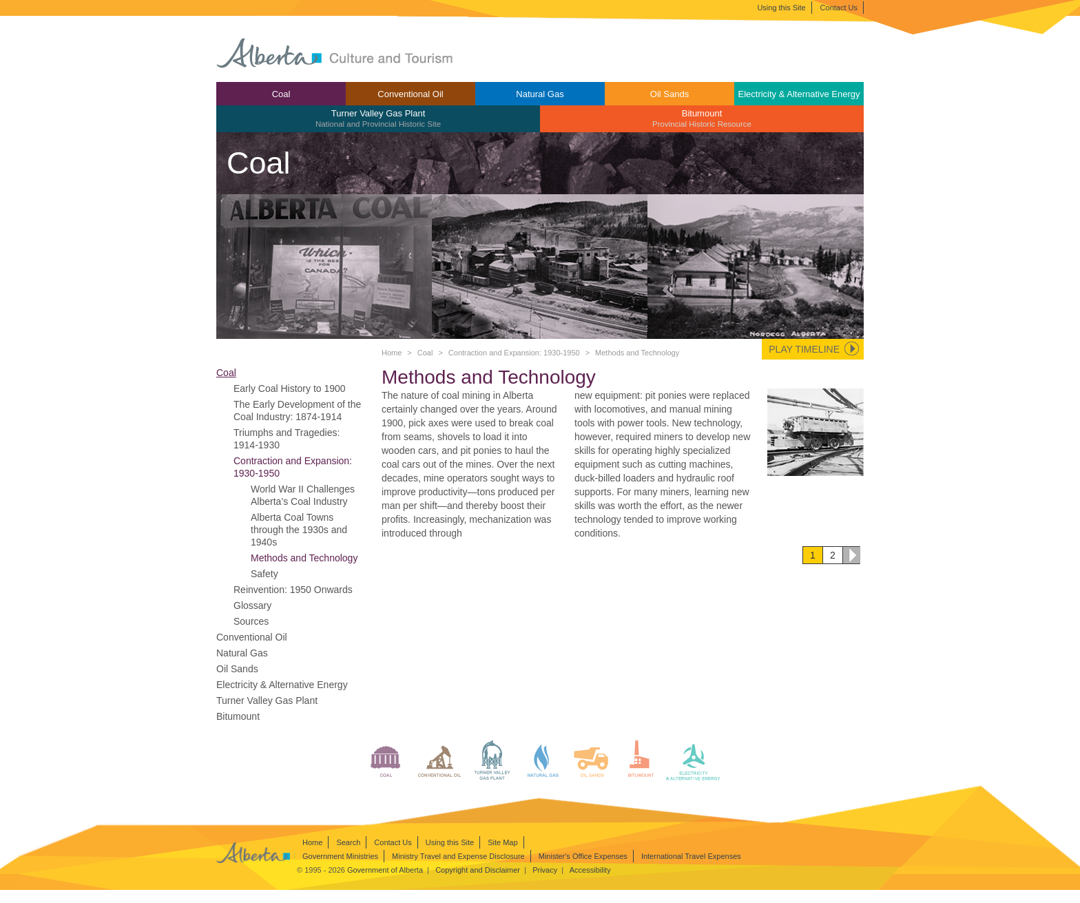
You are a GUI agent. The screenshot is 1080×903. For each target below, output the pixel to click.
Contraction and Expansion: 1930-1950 (514, 353)
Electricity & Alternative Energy (799, 94)
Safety (264, 573)
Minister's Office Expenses (583, 856)
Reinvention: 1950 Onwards (293, 589)
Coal (281, 94)
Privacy (544, 870)
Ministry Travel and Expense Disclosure (458, 856)
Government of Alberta (385, 870)
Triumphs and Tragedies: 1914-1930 (286, 438)
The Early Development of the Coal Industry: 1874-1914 (297, 410)
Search (348, 842)
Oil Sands (669, 94)
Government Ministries (340, 856)
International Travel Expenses (691, 856)
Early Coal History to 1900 (289, 388)
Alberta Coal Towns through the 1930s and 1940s (299, 530)
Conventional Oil (410, 94)
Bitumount (702, 118)
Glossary (252, 605)
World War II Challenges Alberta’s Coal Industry (303, 495)
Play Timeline (804, 349)
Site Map (502, 842)
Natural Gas (539, 94)
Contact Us (839, 7)
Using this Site (781, 7)
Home (392, 353)
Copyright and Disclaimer (477, 870)
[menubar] (540, 107)
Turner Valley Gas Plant (378, 118)
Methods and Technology (304, 557)
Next (851, 555)
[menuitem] (281, 93)
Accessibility (590, 870)
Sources (251, 621)
